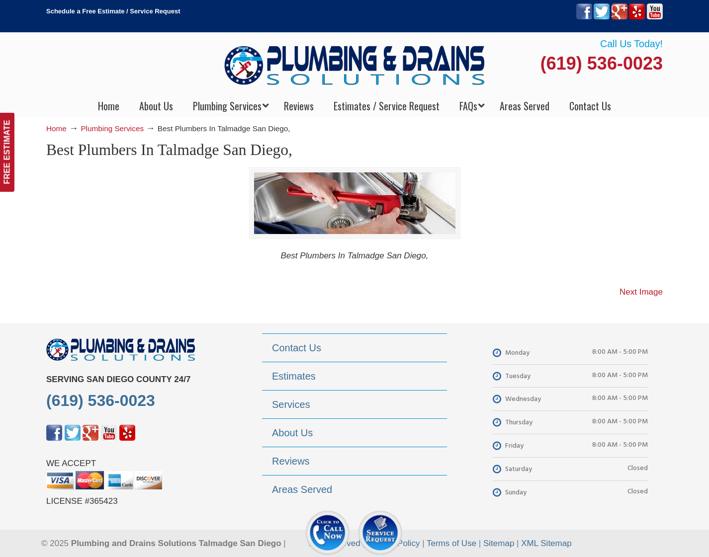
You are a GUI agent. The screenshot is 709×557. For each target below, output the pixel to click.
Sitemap (498, 543)
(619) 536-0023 (601, 63)
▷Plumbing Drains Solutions (354, 65)
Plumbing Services (112, 128)
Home (56, 128)
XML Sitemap (546, 543)
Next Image (641, 292)
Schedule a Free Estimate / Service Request (113, 11)
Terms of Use (451, 543)
